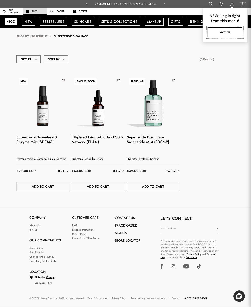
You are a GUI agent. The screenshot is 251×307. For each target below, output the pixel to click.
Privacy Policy (194, 254)
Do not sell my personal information (148, 298)
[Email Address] (190, 229)
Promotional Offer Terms (85, 238)
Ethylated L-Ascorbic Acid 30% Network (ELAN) (97, 140)
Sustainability (36, 252)
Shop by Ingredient (31, 36)
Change (50, 277)
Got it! (225, 32)
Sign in (121, 233)
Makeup (154, 21)
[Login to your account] (231, 4)
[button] (239, 296)
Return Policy (79, 234)
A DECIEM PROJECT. (195, 298)
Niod (31, 11)
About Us (34, 225)
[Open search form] (210, 4)
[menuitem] (11, 11)
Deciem (80, 11)
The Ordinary (11, 11)
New (29, 21)
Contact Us (191, 257)
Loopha (56, 11)
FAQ (74, 225)
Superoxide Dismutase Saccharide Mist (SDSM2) (148, 140)
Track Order (126, 225)
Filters (28, 59)
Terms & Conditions (97, 298)
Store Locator (127, 240)
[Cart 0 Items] (243, 4)
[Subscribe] (217, 229)
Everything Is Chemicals (42, 261)
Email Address (168, 228)
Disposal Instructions (83, 230)
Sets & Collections (119, 21)
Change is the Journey (41, 257)
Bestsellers (53, 21)
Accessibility (36, 248)
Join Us (33, 230)
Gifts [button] (175, 21)
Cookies (176, 298)
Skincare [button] (82, 21)
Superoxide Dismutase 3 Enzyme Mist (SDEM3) (36, 140)
